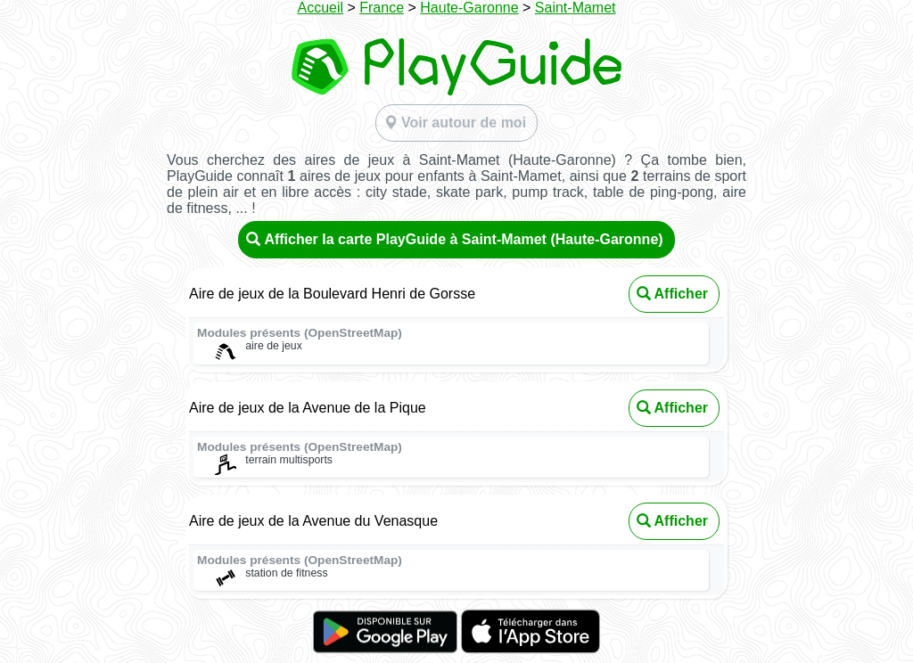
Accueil (320, 7)
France (381, 7)
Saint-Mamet (575, 7)
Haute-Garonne (469, 7)
